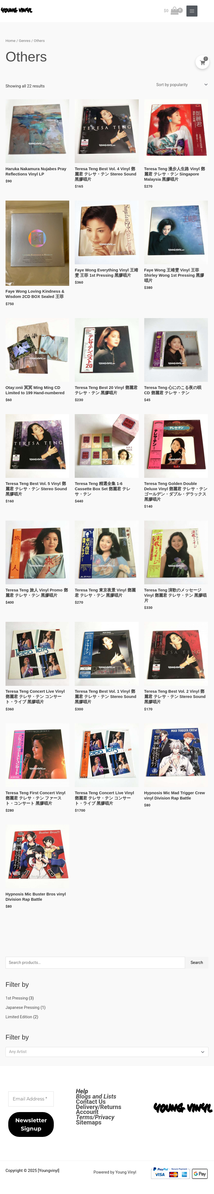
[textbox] (104, 1052)
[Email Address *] (31, 1099)
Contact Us (91, 1101)
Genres (24, 41)
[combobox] (107, 1052)
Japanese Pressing (22, 1007)
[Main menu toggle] (191, 11)
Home (10, 41)
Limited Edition (19, 1016)
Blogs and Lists (96, 1096)
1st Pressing (17, 998)
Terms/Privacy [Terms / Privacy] (95, 1117)
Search (197, 962)
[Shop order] (180, 84)
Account (87, 1111)
